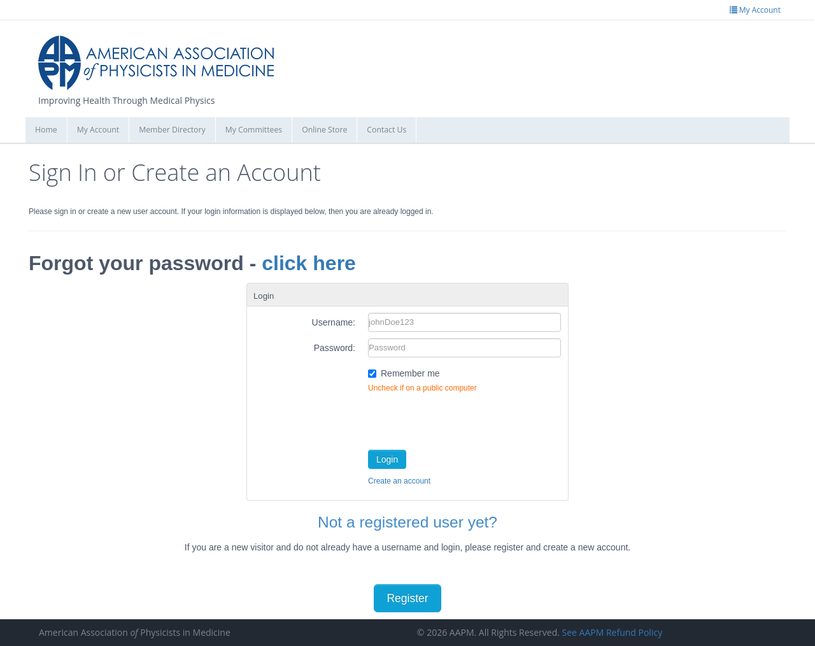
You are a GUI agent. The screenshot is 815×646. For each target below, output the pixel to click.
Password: (334, 348)
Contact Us (386, 129)
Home (46, 129)
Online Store (324, 129)
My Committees (254, 129)
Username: (333, 322)
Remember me (410, 373)
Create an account (399, 481)
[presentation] (465, 418)
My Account (98, 129)
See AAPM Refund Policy (612, 632)
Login (387, 459)
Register (407, 598)
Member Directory (172, 129)
